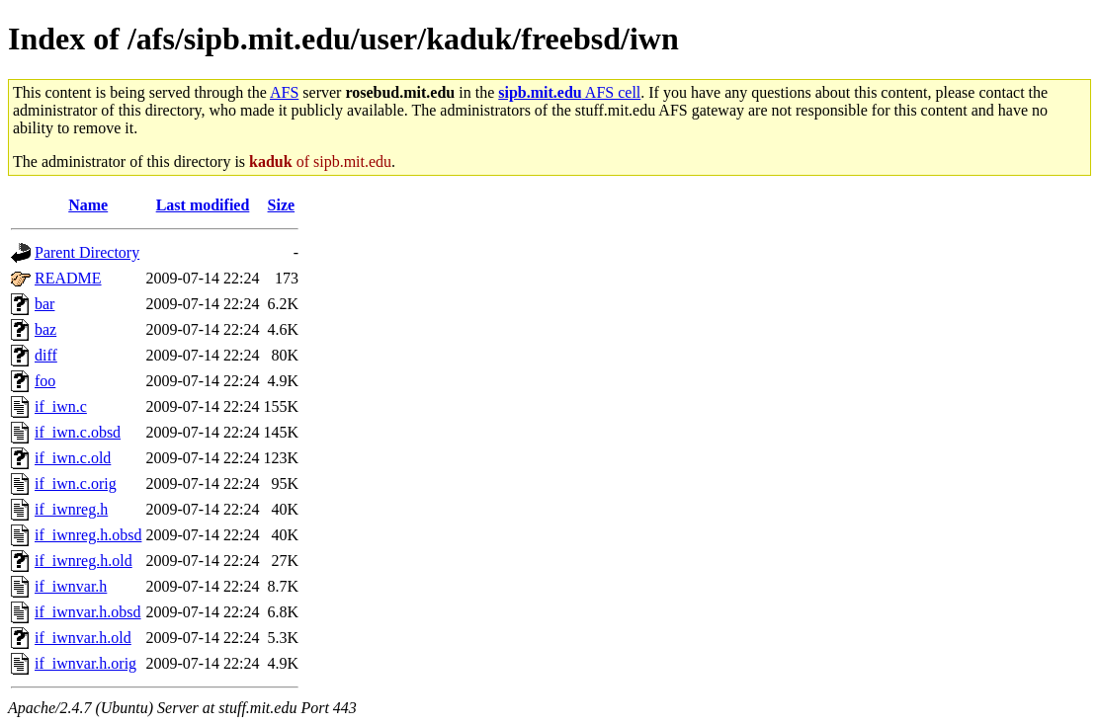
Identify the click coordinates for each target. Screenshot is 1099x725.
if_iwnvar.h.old (83, 637)
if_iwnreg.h (71, 509)
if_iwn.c (61, 406)
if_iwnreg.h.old (83, 560)
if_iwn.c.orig (76, 483)
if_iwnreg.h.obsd (88, 534)
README (68, 278)
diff (46, 355)
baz (45, 329)
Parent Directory (87, 252)
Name (88, 205)
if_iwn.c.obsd (78, 432)
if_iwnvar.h (71, 586)
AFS (284, 92)
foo (45, 380)
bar (44, 303)
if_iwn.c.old (73, 457)
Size (282, 205)
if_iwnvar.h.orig (85, 663)
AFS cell (569, 92)
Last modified (203, 205)
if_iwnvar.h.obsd (88, 612)
